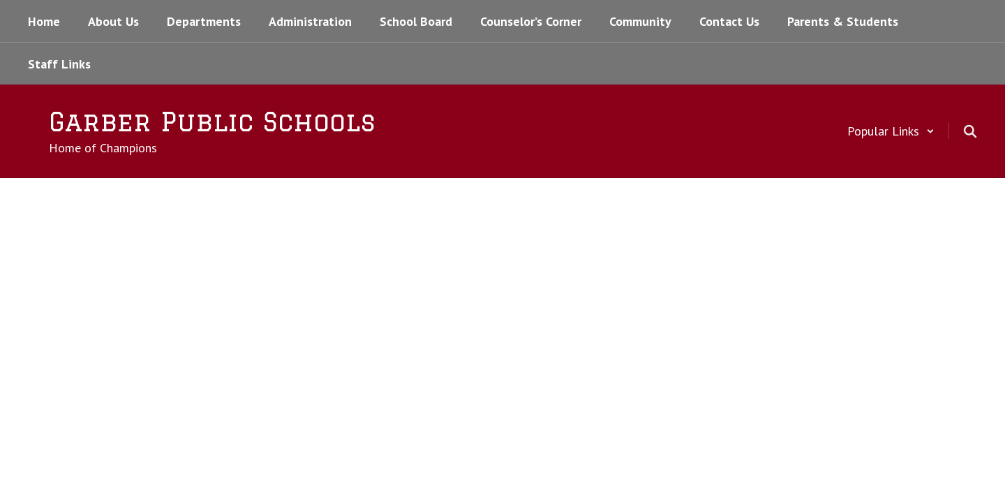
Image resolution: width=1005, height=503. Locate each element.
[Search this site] (970, 131)
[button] (891, 131)
